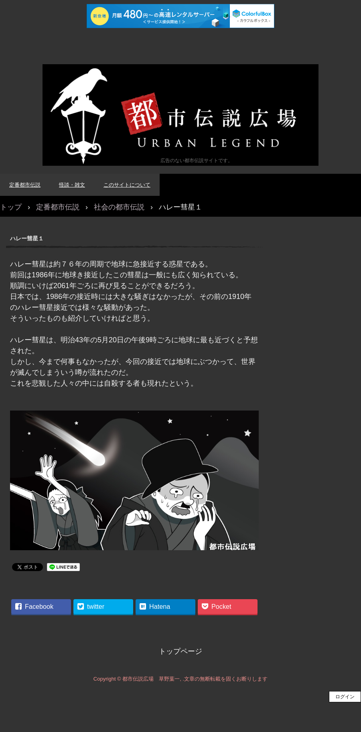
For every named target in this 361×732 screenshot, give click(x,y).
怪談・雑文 (72, 185)
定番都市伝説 (25, 185)
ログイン (345, 696)
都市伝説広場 (180, 115)
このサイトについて (126, 185)
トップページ (180, 651)
